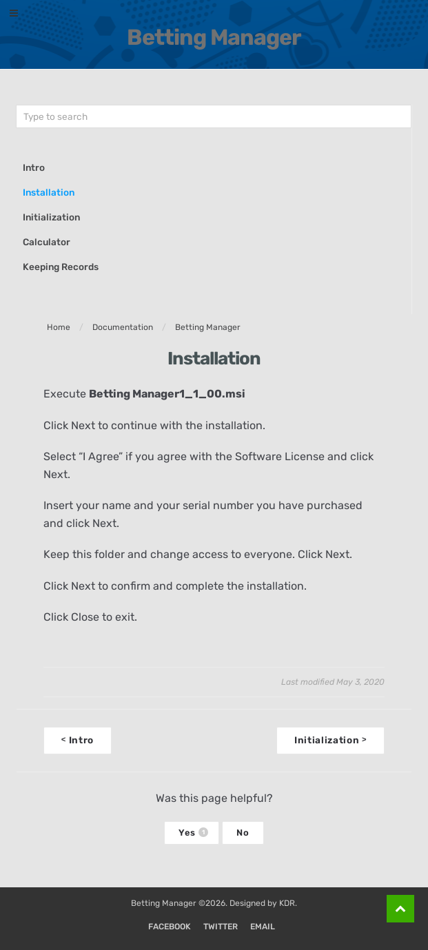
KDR (287, 903)
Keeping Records (61, 266)
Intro (34, 167)
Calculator (46, 241)
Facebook (169, 926)
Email (262, 926)
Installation (48, 192)
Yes (193, 832)
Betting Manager (214, 37)
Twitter (220, 926)
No (242, 832)
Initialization (51, 217)
